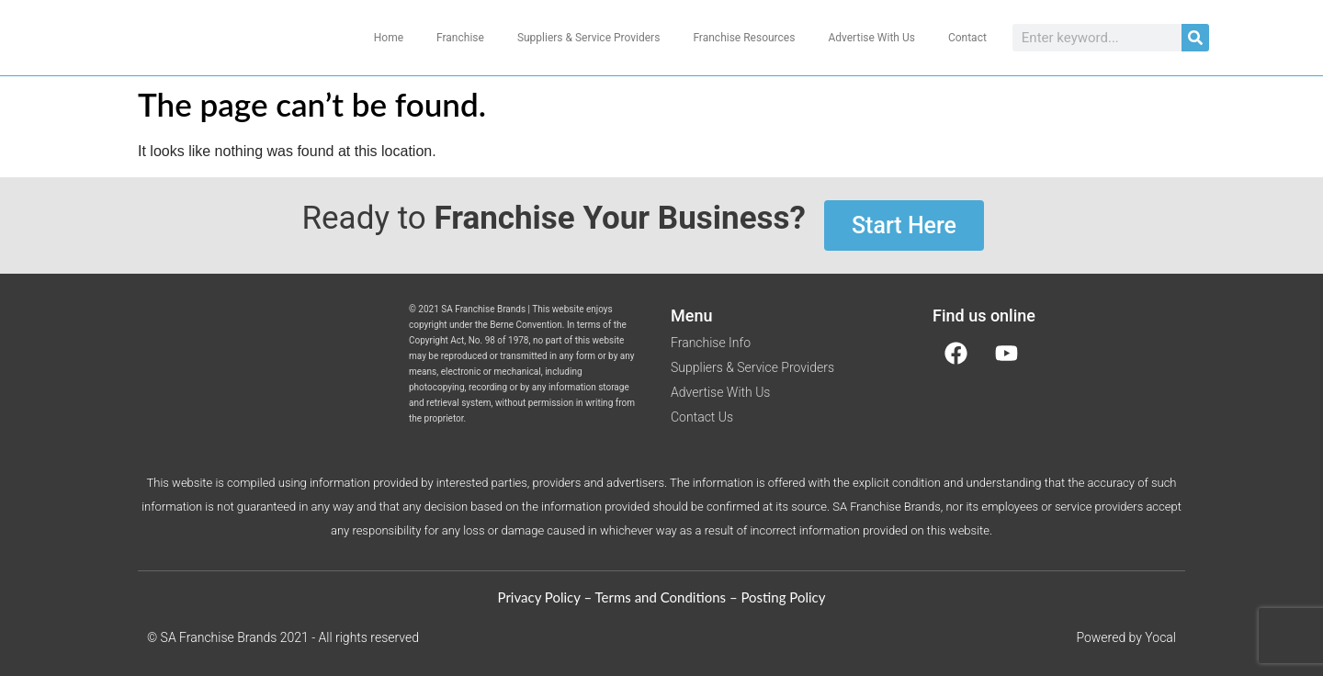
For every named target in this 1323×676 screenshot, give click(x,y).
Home (388, 37)
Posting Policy (783, 597)
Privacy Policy (539, 597)
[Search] (1195, 37)
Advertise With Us (871, 37)
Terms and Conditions (661, 597)
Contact (967, 37)
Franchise (460, 37)
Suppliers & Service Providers (589, 37)
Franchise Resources (744, 37)
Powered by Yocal (1126, 637)
